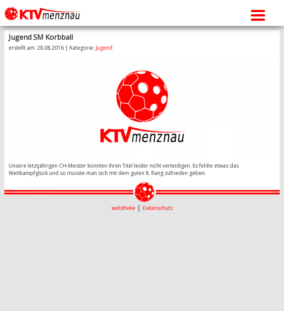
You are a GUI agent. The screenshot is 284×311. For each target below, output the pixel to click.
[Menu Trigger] (258, 14)
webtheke (123, 208)
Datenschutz (158, 208)
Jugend (104, 47)
